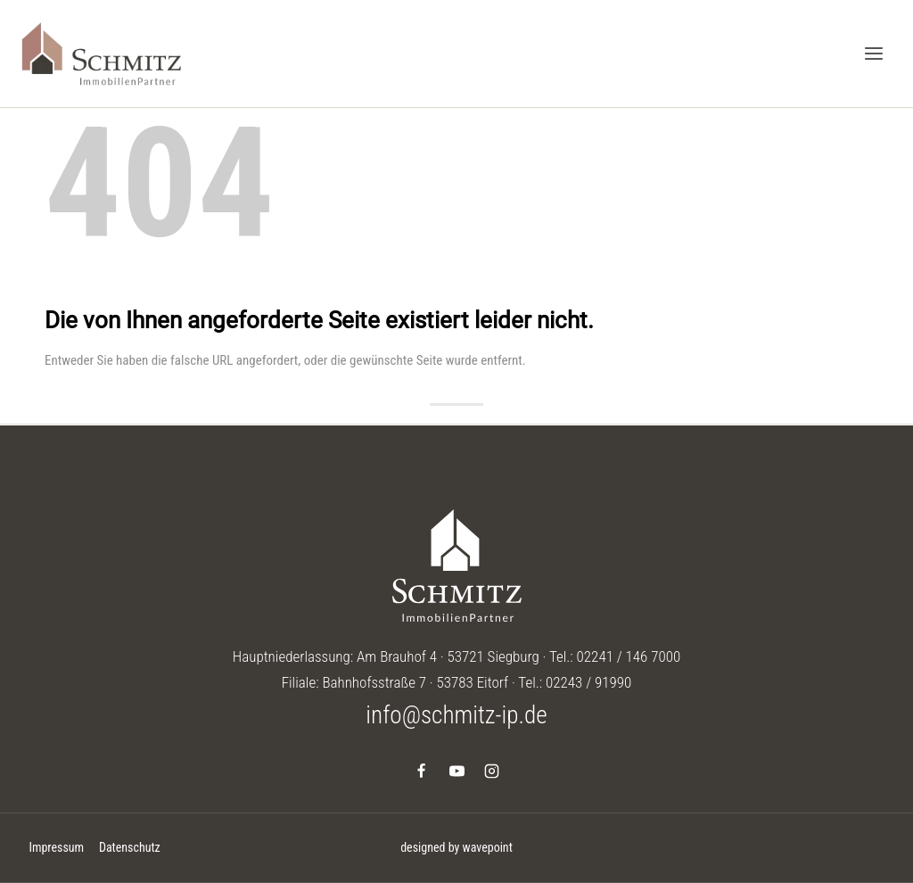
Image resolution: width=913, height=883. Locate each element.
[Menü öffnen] (873, 53)
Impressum (56, 847)
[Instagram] (491, 770)
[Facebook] (422, 770)
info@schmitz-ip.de (456, 715)
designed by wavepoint (456, 847)
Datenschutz (129, 847)
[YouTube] (456, 770)
